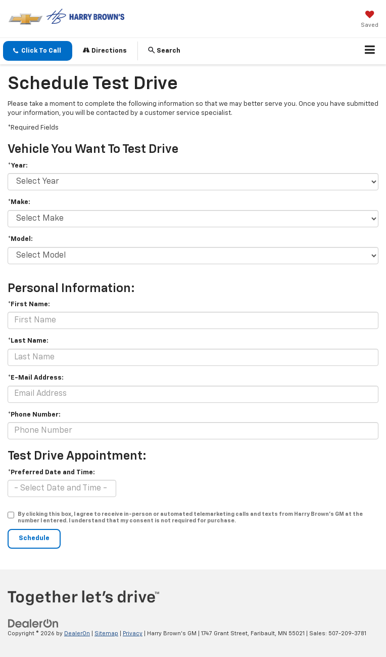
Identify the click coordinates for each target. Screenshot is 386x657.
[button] (37, 51)
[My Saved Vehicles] (369, 20)
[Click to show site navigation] (370, 51)
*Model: (20, 239)
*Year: (18, 165)
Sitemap (106, 633)
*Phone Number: (34, 415)
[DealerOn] (33, 624)
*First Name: (29, 304)
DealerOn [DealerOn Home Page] (77, 633)
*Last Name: (28, 341)
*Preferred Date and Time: (51, 472)
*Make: (19, 202)
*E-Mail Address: (36, 378)
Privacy (132, 633)
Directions (105, 50)
